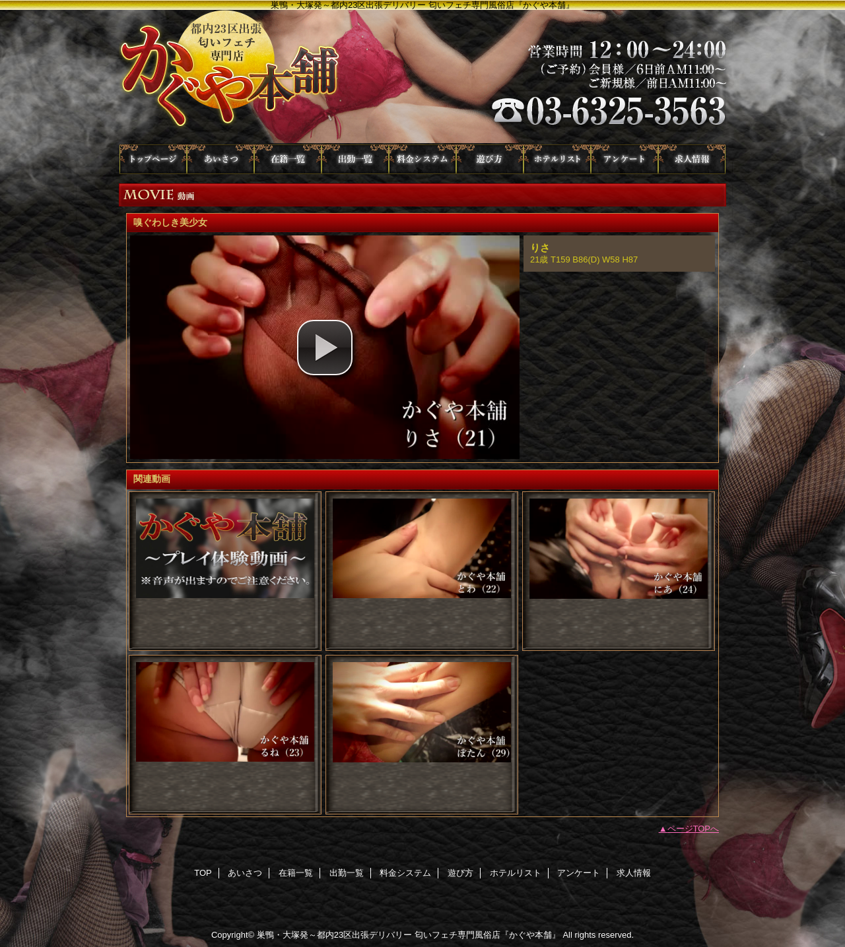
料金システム (422, 159)
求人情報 (692, 159)
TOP (153, 159)
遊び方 (490, 159)
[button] (325, 347)
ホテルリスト (557, 159)
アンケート (624, 159)
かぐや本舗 (422, 77)
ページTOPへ (693, 829)
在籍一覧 (287, 159)
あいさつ (220, 159)
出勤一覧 (355, 159)
